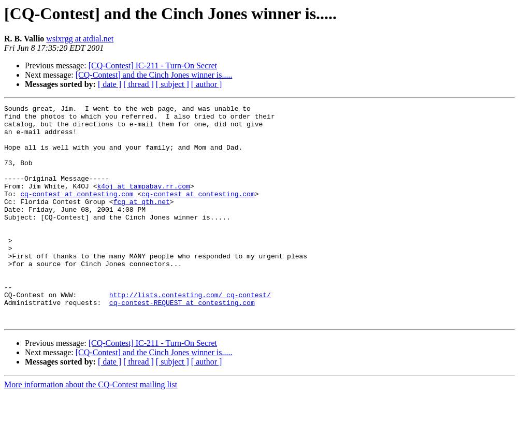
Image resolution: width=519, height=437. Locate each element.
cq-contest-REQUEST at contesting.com (182, 342)
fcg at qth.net (141, 221)
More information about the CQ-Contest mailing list (90, 428)
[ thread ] (138, 84)
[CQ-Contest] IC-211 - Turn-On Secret (153, 65)
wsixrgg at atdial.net (79, 38)
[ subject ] (172, 84)
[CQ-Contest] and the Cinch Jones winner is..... (154, 74)
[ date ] (109, 84)
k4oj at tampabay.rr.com (143, 203)
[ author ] (206, 84)
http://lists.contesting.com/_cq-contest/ (190, 333)
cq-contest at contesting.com (76, 212)
